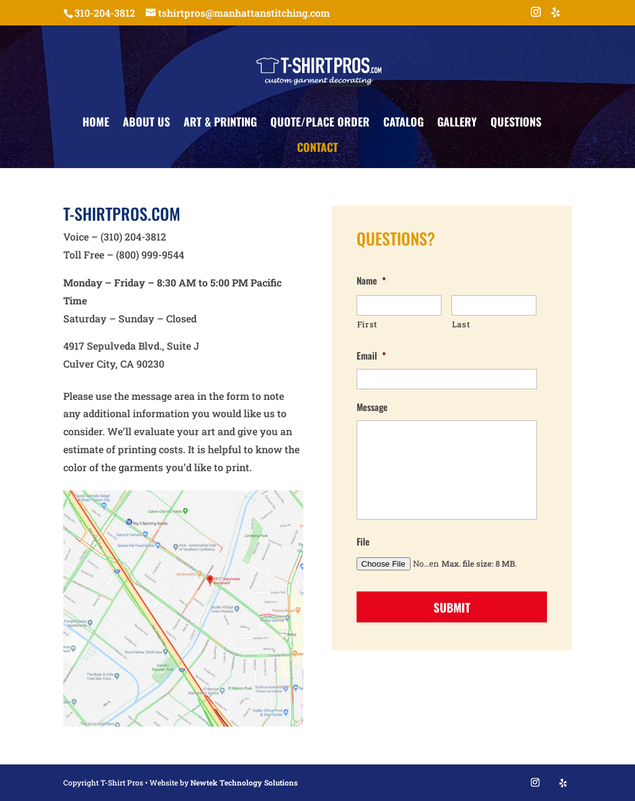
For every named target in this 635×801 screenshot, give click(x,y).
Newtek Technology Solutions (244, 782)
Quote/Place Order (320, 123)
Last (461, 324)
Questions (516, 123)
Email (371, 356)
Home (95, 123)
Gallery (457, 123)
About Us (146, 123)
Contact (317, 149)
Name (371, 281)
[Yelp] (556, 15)
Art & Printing (220, 123)
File (363, 542)
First (367, 324)
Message (372, 407)
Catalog (403, 123)
